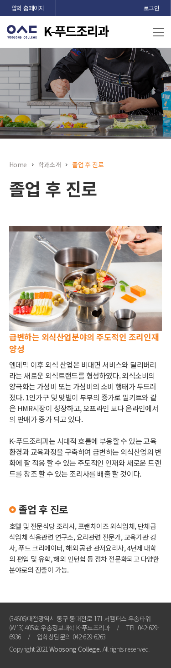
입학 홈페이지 (27, 8)
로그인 (151, 8)
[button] (158, 32)
